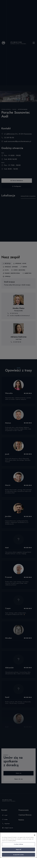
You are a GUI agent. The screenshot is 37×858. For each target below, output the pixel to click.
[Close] (34, 835)
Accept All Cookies (18, 854)
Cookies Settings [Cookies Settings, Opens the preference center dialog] (18, 844)
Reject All (18, 849)
